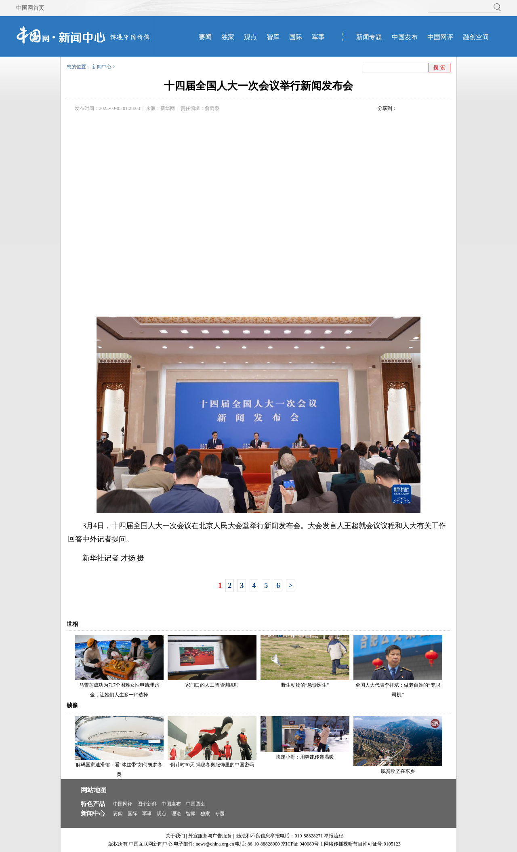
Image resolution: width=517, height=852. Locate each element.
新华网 (167, 108)
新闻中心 (101, 67)
